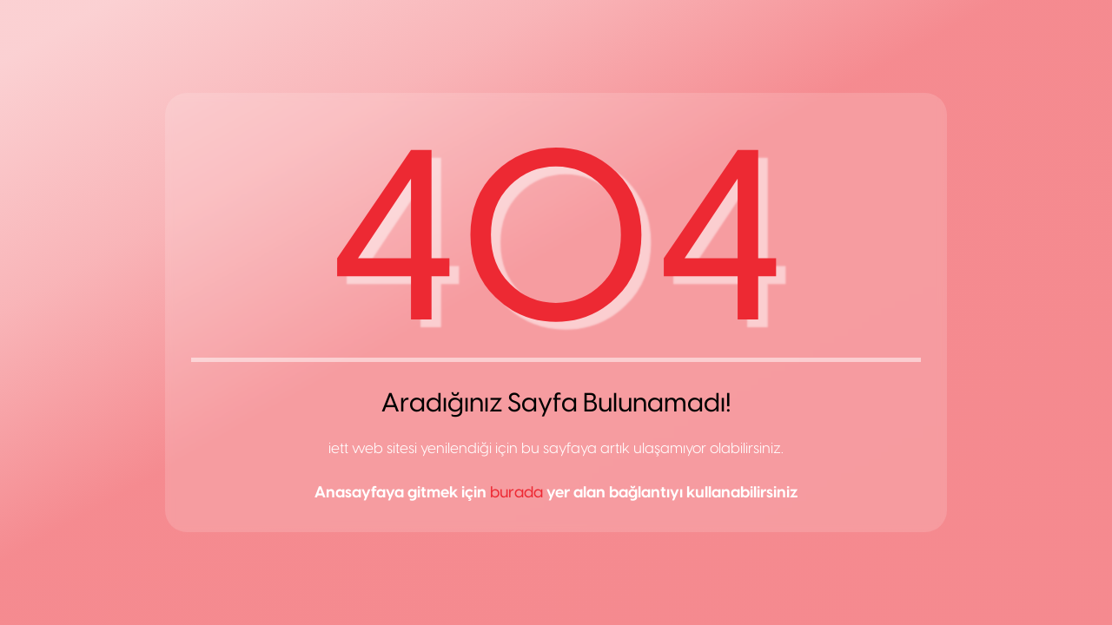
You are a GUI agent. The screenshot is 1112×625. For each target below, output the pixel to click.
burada (516, 492)
